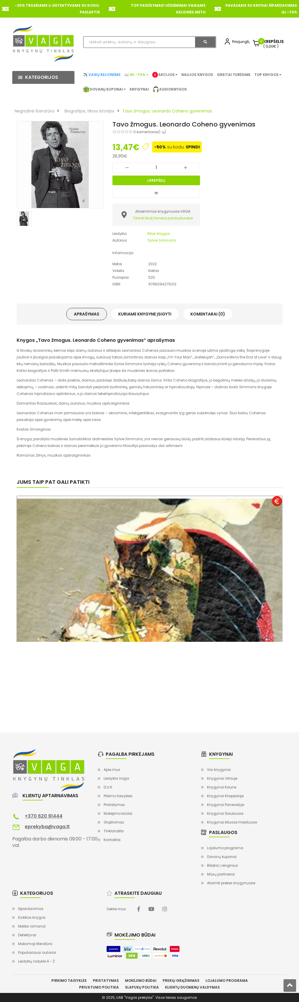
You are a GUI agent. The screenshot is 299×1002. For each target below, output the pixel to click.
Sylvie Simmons (161, 240)
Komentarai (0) (207, 314)
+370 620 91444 (43, 816)
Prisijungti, (241, 41)
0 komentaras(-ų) (149, 131)
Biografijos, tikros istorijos (89, 111)
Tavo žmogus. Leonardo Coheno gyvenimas (167, 111)
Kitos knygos (158, 233)
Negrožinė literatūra (34, 111)
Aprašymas (86, 314)
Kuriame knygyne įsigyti (144, 314)
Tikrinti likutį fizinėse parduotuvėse (163, 218)
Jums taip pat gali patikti (53, 482)
